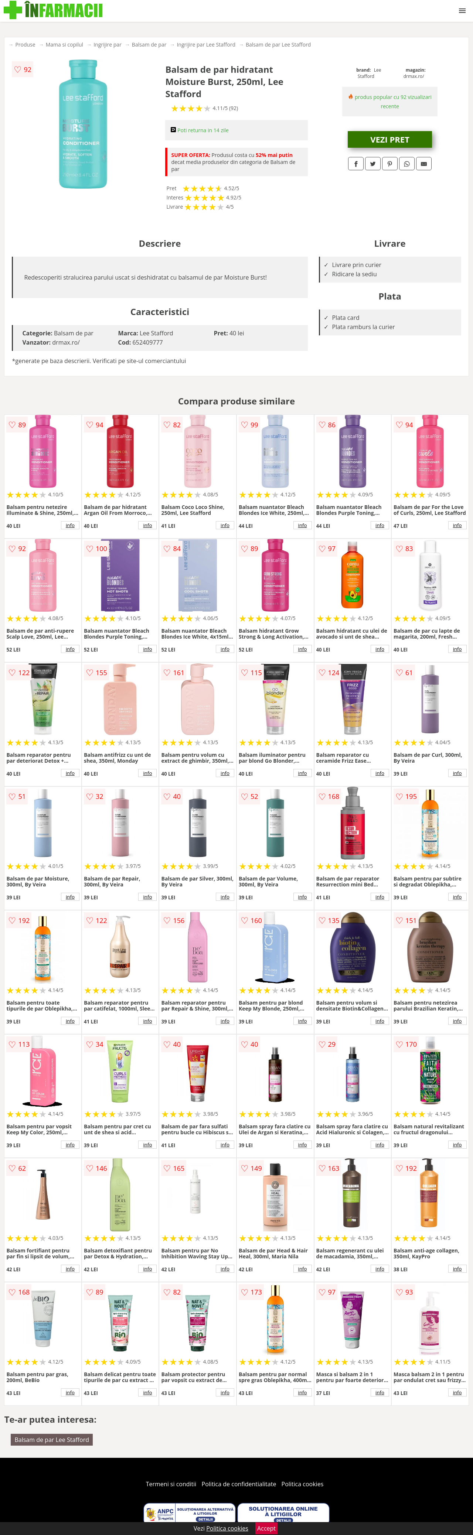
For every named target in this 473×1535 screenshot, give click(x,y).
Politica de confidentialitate (239, 1484)
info (70, 525)
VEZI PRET (389, 139)
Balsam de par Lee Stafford (278, 44)
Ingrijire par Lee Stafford (206, 44)
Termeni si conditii (171, 1484)
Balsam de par (149, 44)
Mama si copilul (64, 44)
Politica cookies (303, 1484)
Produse (25, 44)
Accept (266, 1528)
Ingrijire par (107, 44)
